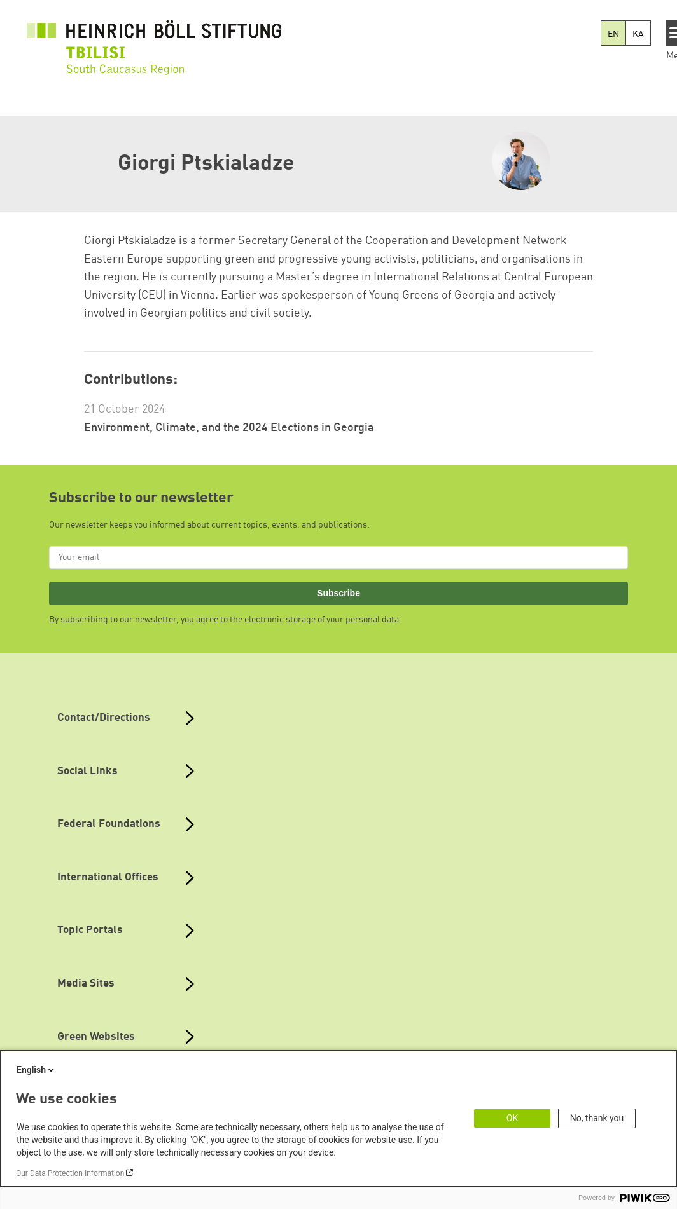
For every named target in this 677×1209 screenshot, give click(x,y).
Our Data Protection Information (70, 1173)
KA (638, 34)
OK (512, 1118)
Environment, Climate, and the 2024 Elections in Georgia (229, 428)
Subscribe (338, 593)
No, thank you (597, 1118)
